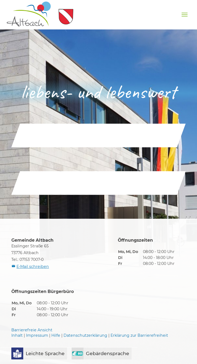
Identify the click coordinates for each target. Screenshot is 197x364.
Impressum (37, 335)
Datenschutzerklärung (85, 335)
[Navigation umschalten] (185, 14)
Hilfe (55, 335)
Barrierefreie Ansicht (31, 330)
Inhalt (17, 335)
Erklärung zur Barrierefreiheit (139, 335)
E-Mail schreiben (32, 266)
